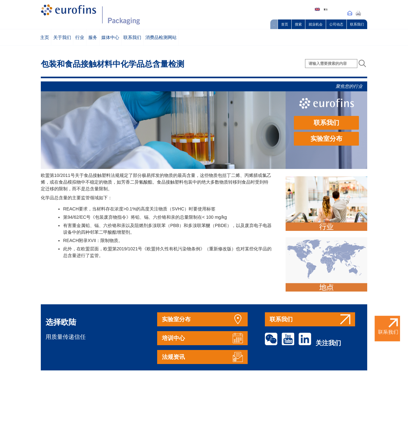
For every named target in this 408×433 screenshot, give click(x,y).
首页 (284, 24)
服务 (92, 37)
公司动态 (336, 24)
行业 (79, 37)
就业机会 (316, 24)
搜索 (298, 24)
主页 (44, 37)
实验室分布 (326, 138)
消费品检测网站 (161, 37)
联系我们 (357, 24)
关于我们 (62, 37)
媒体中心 (110, 37)
